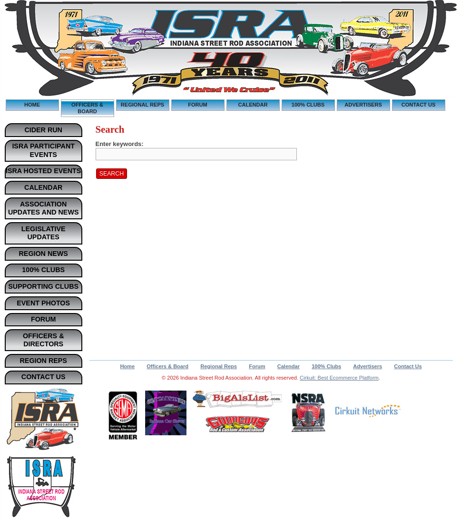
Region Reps (43, 360)
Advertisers (363, 105)
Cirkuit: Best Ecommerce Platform (339, 378)
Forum (197, 105)
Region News (43, 253)
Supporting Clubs (43, 286)
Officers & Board (87, 108)
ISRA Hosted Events (43, 171)
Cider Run (43, 130)
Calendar (253, 105)
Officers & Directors (43, 340)
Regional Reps (142, 105)
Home (32, 105)
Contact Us (419, 105)
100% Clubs (308, 105)
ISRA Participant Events (43, 150)
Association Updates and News (43, 208)
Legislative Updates (43, 233)
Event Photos (43, 303)
